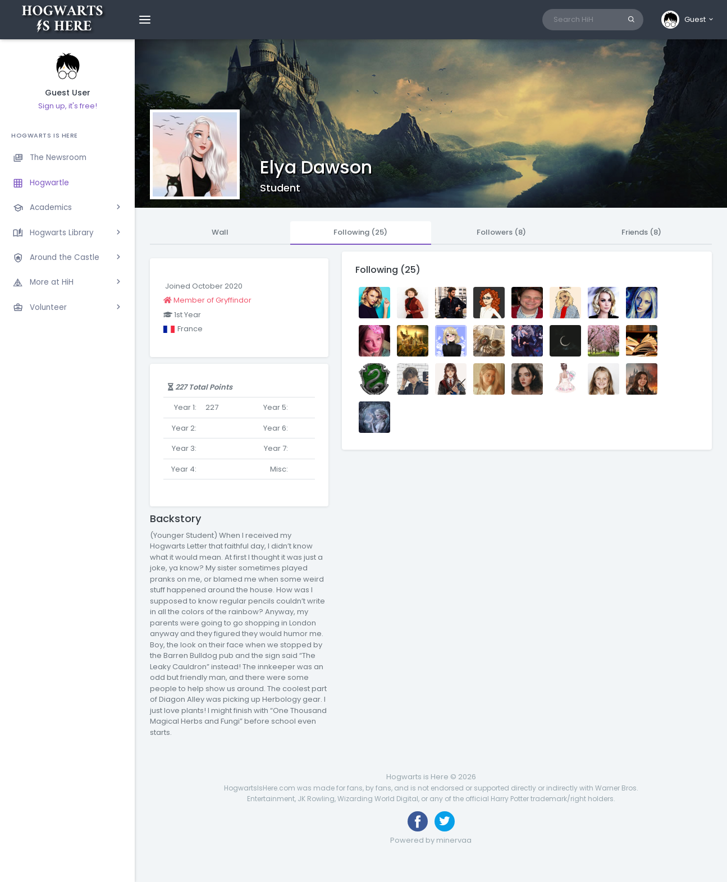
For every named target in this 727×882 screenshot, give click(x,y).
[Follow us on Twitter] (445, 821)
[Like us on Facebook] (418, 821)
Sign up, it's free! (67, 105)
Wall (220, 232)
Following (360, 232)
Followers (501, 232)
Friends (641, 232)
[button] (688, 19)
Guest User (67, 93)
